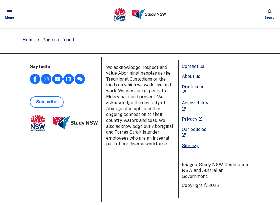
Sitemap (190, 145)
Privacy (192, 119)
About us (191, 76)
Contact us (193, 66)
